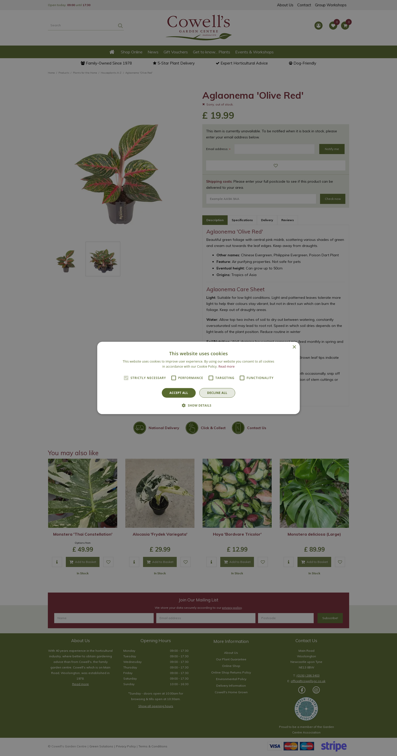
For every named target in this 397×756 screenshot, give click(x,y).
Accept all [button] (178, 393)
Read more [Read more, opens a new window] (227, 366)
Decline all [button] (217, 393)
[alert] (198, 378)
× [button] (294, 347)
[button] (198, 405)
